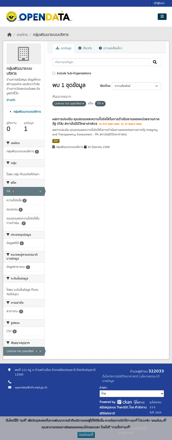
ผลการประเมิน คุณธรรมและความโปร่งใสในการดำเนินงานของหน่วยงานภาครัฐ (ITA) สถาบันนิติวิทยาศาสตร (105, 121)
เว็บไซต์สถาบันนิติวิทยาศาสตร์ (120, 376)
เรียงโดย (105, 86)
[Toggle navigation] (162, 16)
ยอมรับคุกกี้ (86, 435)
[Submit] (155, 62)
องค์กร (22, 35)
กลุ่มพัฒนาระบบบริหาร (51, 35)
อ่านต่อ (10, 100)
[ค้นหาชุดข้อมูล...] (100, 62)
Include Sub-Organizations (71, 73)
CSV (56, 141)
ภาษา (103, 388)
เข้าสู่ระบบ (159, 3)
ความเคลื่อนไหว (110, 48)
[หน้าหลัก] (9, 35)
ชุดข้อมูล (63, 48)
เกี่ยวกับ (85, 48)
